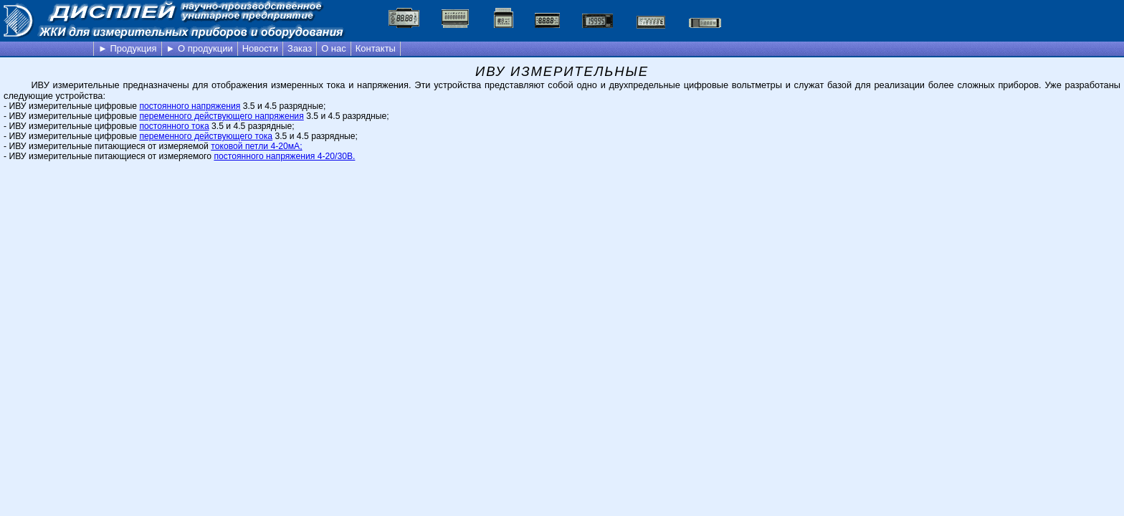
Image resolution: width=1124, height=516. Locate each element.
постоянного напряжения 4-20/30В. (284, 156)
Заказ (299, 48)
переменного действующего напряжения (221, 116)
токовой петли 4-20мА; (256, 146)
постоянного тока (174, 126)
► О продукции (199, 48)
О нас (333, 48)
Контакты (376, 48)
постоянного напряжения (189, 106)
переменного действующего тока (205, 136)
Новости (260, 48)
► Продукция (127, 48)
